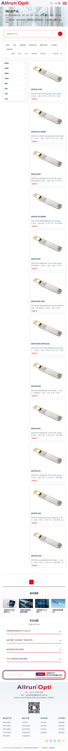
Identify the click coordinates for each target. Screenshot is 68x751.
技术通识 (44, 726)
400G (6, 68)
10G (6, 99)
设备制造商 (26, 736)
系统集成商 (26, 732)
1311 (26, 54)
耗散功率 (10, 49)
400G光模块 (7, 726)
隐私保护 (52, 748)
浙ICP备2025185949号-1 (31, 748)
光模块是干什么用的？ (41, 611)
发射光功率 (33, 45)
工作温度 (54, 45)
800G (6, 63)
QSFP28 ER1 (36, 259)
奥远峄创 (61, 726)
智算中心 (25, 722)
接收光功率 (43, 45)
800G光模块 (7, 722)
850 (13, 54)
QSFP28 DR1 (36, 174)
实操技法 (44, 729)
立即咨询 (40, 674)
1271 (19, 54)
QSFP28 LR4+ (36, 556)
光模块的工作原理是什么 (9, 611)
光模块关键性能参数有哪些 (25, 611)
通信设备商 (26, 726)
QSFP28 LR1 (36, 471)
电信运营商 (26, 729)
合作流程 (61, 729)
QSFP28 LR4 (36, 513)
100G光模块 (7, 732)
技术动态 (44, 722)
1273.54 (42, 54)
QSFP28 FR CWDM (38, 132)
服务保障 (61, 732)
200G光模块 (7, 729)
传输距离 (23, 45)
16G (6, 94)
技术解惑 (44, 732)
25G (6, 89)
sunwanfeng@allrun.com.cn (36, 695)
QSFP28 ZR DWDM (38, 217)
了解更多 (34, 99)
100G (6, 78)
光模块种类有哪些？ (57, 611)
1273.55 (55, 54)
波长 (14, 45)
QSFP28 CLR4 (36, 89)
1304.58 (34, 54)
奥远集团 (61, 722)
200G (6, 73)
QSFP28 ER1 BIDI (38, 301)
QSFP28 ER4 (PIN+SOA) (40, 344)
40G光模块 (6, 736)
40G (6, 84)
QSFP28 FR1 (36, 429)
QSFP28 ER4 (36, 386)
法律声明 (44, 748)
